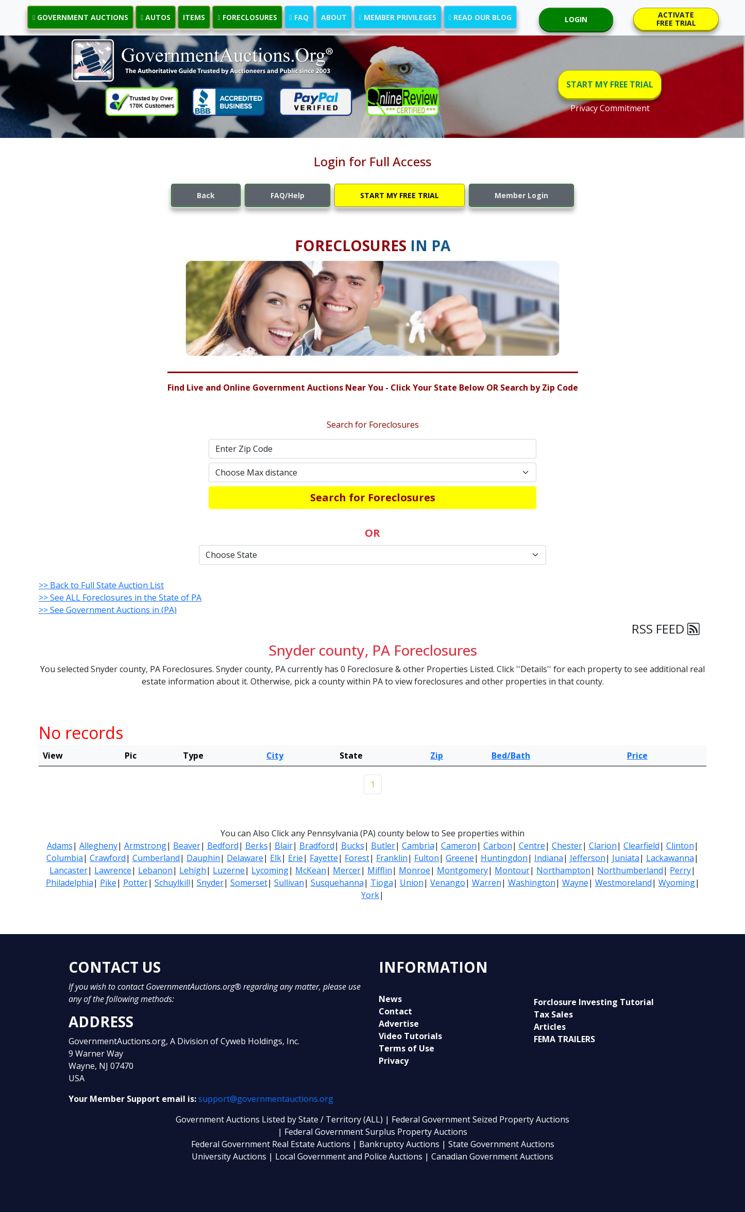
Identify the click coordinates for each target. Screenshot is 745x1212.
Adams (60, 845)
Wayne (575, 882)
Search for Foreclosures (372, 497)
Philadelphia (69, 882)
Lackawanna (670, 858)
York (370, 895)
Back (206, 195)
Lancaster (68, 870)
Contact (395, 1011)
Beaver (186, 845)
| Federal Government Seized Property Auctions (477, 1119)
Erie (295, 858)
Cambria (418, 845)
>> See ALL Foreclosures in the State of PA (120, 597)
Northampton (563, 870)
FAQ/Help (287, 195)
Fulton (426, 858)
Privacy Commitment (610, 108)
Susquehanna (337, 882)
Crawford (108, 858)
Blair (284, 845)
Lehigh (192, 870)
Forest (357, 858)
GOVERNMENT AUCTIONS (80, 17)
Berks (256, 845)
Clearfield (641, 845)
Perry (680, 870)
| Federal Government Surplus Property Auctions (372, 1131)
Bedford (223, 845)
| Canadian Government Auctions (489, 1156)
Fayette (324, 858)
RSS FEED (666, 628)
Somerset (248, 882)
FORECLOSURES (247, 17)
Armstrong (145, 845)
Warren (486, 882)
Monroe (414, 870)
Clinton (680, 845)
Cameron (459, 845)
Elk (275, 858)
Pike (108, 882)
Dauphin (203, 858)
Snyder (210, 882)
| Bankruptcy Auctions (397, 1144)
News (390, 999)
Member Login (521, 195)
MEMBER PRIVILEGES (397, 17)
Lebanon (155, 870)
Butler (383, 845)
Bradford (316, 845)
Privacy (394, 1060)
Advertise (399, 1023)
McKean (310, 870)
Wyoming (676, 882)
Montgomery (462, 870)
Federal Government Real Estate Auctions (270, 1144)
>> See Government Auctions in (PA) (108, 610)
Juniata (625, 858)
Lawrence (112, 870)
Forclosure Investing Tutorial (594, 1002)
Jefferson (587, 858)
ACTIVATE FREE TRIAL (676, 19)
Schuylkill (172, 882)
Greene (460, 858)
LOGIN (576, 19)
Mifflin (379, 870)
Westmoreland (623, 882)
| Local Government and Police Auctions (345, 1156)
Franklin (392, 858)
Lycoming (270, 870)
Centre (532, 845)
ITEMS (194, 17)
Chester (567, 845)
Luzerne (229, 870)
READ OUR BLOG (480, 17)
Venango (447, 882)
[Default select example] (372, 472)
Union (412, 882)
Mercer (347, 870)
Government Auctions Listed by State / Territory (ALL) (280, 1119)
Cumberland (156, 858)
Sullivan (289, 882)
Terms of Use (406, 1048)
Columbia (64, 858)
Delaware (245, 858)
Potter (135, 882)
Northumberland (630, 870)
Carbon (497, 845)
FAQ (299, 17)
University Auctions (230, 1156)
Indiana (548, 858)
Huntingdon (504, 858)
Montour (512, 870)
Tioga (381, 882)
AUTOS (156, 17)
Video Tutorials (410, 1036)
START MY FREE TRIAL (609, 84)
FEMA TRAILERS (564, 1039)
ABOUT (334, 17)
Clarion (603, 845)
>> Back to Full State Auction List (101, 585)
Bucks (352, 845)
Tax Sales (553, 1014)
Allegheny (98, 845)
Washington (531, 882)
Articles (550, 1026)
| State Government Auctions (498, 1144)
